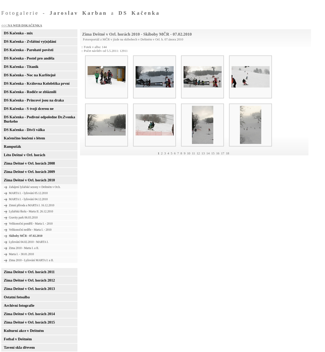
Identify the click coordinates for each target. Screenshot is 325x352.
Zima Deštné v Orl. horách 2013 (29, 289)
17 (222, 153)
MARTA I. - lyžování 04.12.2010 (28, 199)
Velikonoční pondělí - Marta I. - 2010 (31, 223)
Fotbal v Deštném (18, 339)
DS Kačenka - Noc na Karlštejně (30, 75)
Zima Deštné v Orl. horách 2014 (29, 314)
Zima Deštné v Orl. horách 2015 (29, 322)
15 (213, 153)
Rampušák (12, 146)
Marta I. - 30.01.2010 (21, 254)
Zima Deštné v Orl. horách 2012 (29, 280)
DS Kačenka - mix (18, 33)
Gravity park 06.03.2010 (23, 217)
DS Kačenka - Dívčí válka (24, 130)
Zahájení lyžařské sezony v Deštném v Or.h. (34, 186)
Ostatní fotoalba (17, 297)
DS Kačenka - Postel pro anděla (29, 58)
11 (193, 153)
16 (217, 153)
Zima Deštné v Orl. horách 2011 (29, 272)
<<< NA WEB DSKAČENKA (21, 25)
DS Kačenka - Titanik (21, 67)
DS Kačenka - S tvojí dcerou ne (29, 109)
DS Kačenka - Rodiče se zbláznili (30, 92)
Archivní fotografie (19, 305)
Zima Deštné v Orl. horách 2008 (29, 163)
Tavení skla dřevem (19, 347)
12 (198, 153)
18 (227, 153)
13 (203, 153)
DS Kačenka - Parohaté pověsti (28, 50)
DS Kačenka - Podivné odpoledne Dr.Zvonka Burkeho (39, 119)
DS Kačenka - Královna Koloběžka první (37, 83)
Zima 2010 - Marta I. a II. (24, 248)
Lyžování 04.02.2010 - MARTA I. (28, 241)
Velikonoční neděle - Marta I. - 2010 (30, 229)
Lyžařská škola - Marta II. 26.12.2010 (31, 211)
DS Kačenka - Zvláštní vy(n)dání (30, 41)
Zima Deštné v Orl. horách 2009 (29, 172)
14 (208, 153)
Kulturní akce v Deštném (24, 331)
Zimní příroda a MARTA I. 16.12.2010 (31, 205)
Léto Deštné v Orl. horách (24, 155)
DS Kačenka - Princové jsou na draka (34, 100)
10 (188, 153)
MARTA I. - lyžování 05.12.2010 (28, 193)
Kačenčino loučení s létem (24, 138)
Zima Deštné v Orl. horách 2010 (29, 180)
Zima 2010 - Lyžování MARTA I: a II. (31, 260)
